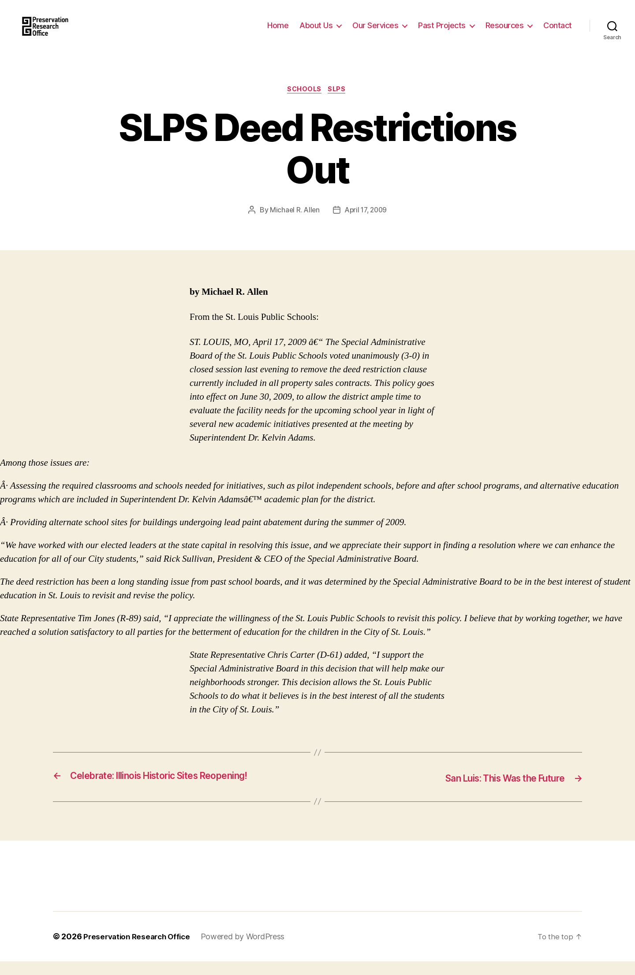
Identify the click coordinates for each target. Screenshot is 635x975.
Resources (505, 32)
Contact (557, 32)
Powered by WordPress (249, 950)
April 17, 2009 (366, 224)
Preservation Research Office (139, 950)
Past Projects (442, 32)
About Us (315, 32)
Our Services (375, 32)
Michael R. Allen (293, 224)
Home (277, 32)
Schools (303, 104)
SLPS (339, 104)
